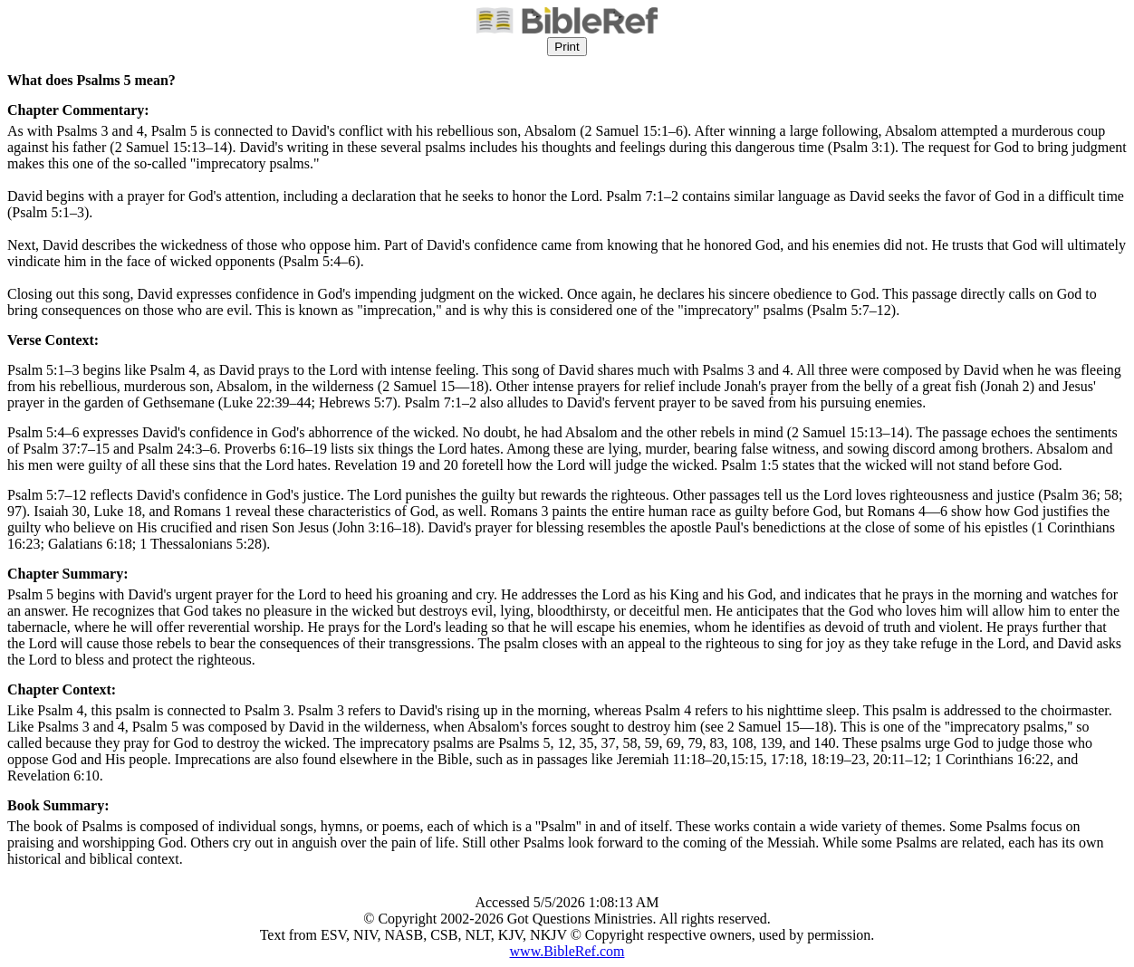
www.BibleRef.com (567, 951)
